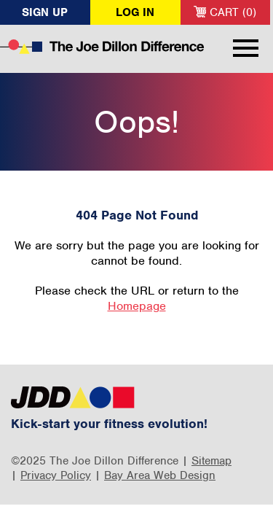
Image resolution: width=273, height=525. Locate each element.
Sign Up (45, 12)
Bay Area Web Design (159, 475)
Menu (245, 48)
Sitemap (211, 461)
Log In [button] (135, 12)
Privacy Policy (55, 475)
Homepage (137, 306)
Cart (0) (225, 12)
